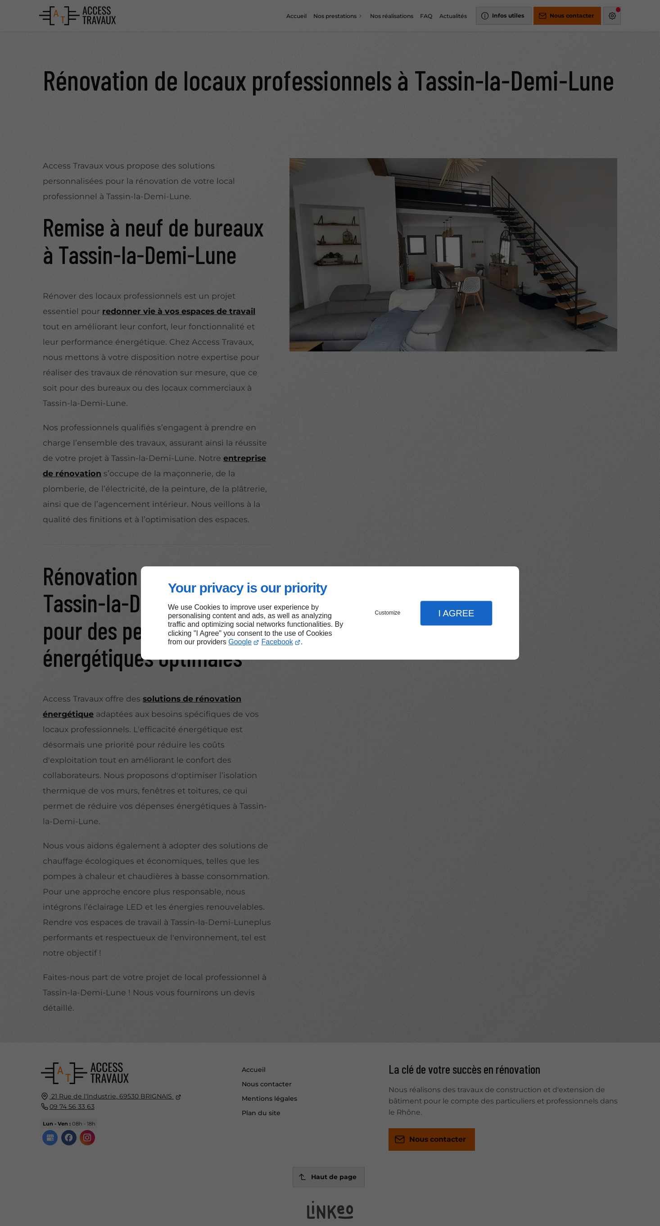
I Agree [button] (456, 613)
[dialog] (330, 613)
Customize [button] (388, 613)
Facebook (277, 642)
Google (240, 642)
